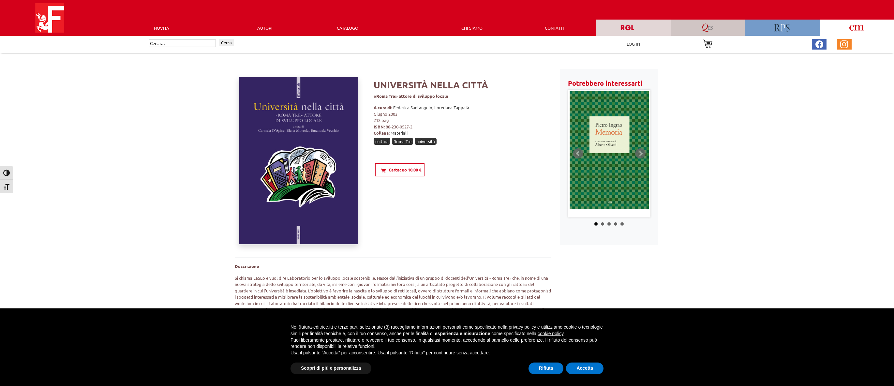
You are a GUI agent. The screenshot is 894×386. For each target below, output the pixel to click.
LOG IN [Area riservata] (633, 44)
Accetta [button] (584, 368)
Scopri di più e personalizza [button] (331, 368)
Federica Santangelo (412, 107)
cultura (382, 141)
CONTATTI (554, 28)
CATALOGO (347, 28)
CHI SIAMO (472, 28)
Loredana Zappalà (451, 107)
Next (640, 153)
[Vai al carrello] (707, 43)
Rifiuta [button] (546, 368)
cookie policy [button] (550, 333)
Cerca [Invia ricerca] (226, 42)
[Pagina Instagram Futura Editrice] (844, 43)
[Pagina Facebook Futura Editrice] (819, 43)
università (425, 141)
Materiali (399, 133)
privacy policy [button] (522, 327)
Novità (161, 28)
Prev (578, 153)
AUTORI (265, 28)
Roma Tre (402, 141)
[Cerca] (182, 43)
